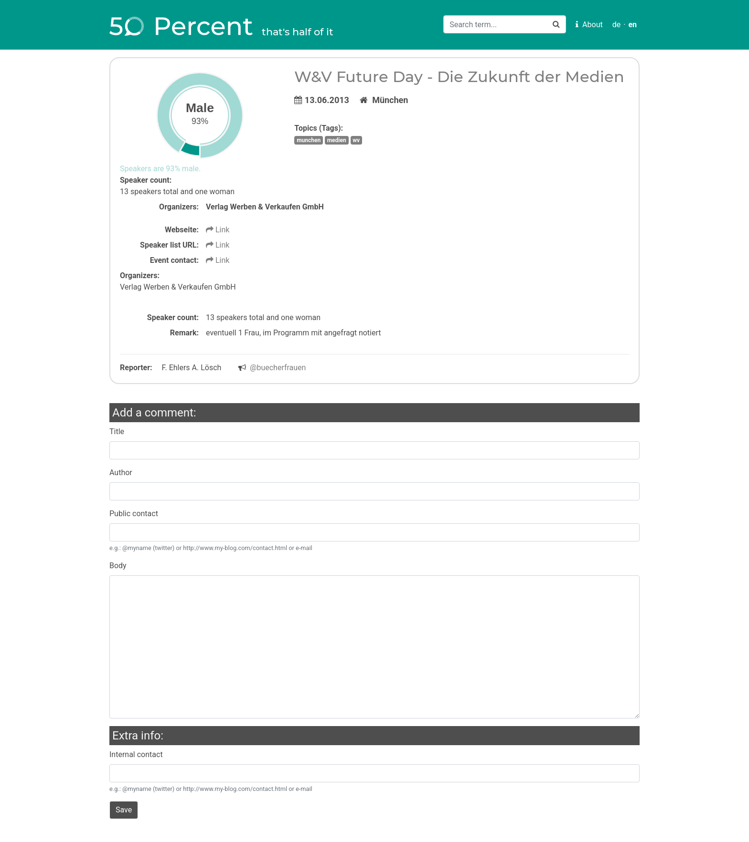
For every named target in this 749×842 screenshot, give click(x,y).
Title (116, 431)
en (632, 24)
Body (118, 565)
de (616, 24)
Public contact (133, 513)
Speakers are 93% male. (160, 168)
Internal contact (136, 754)
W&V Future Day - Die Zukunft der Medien (459, 76)
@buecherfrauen (278, 367)
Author (120, 472)
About (589, 24)
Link (217, 229)
